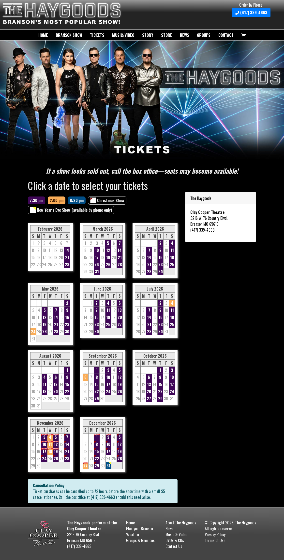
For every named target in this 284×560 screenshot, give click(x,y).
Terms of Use (215, 540)
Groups (203, 35)
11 (172, 250)
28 (67, 264)
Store (166, 35)
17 (97, 257)
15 (67, 384)
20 (120, 317)
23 (160, 264)
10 (97, 250)
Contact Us (173, 546)
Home (43, 35)
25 (172, 264)
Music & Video (176, 534)
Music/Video (123, 35)
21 (67, 257)
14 (67, 250)
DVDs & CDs (174, 540)
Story (147, 35)
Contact (226, 35)
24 (96, 264)
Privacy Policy (215, 534)
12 (108, 250)
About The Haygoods (180, 523)
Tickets (97, 35)
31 (97, 272)
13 (120, 310)
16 (161, 257)
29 (96, 399)
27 (120, 324)
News (184, 35)
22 (67, 391)
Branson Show (69, 35)
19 (108, 257)
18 (172, 257)
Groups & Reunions (140, 540)
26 (108, 264)
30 (160, 272)
